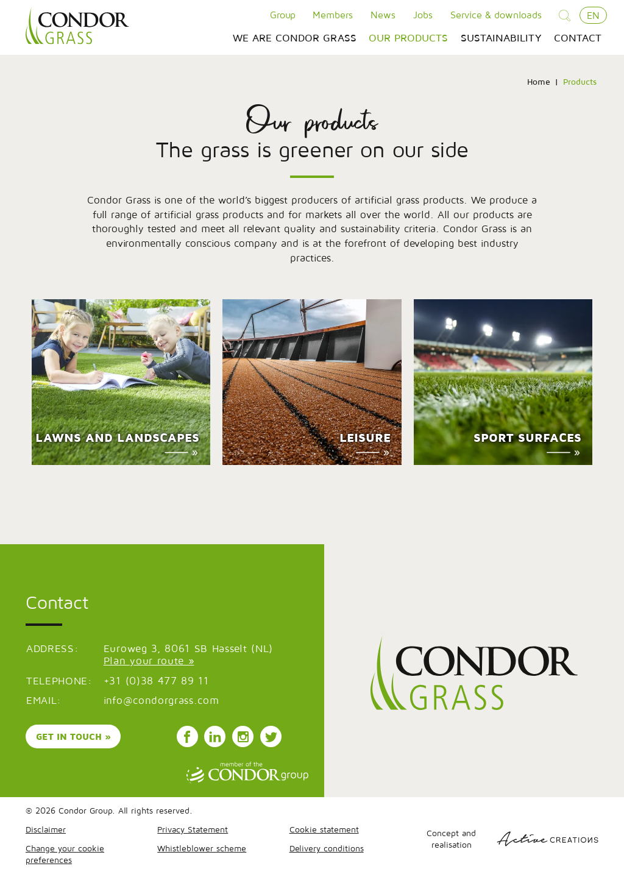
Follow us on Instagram (243, 737)
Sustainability (501, 38)
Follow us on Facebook (187, 737)
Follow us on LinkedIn (215, 737)
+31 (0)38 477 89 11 (156, 681)
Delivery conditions (326, 848)
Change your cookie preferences (65, 854)
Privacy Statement (192, 829)
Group (283, 14)
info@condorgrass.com (161, 700)
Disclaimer (46, 829)
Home (538, 81)
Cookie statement (324, 829)
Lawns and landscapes (117, 437)
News (382, 14)
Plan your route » (149, 661)
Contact (577, 38)
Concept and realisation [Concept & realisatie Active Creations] (512, 839)
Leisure (365, 437)
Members (333, 14)
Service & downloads (496, 14)
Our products (408, 38)
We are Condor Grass (294, 38)
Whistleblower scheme (201, 848)
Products (580, 81)
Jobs (423, 14)
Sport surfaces (527, 437)
